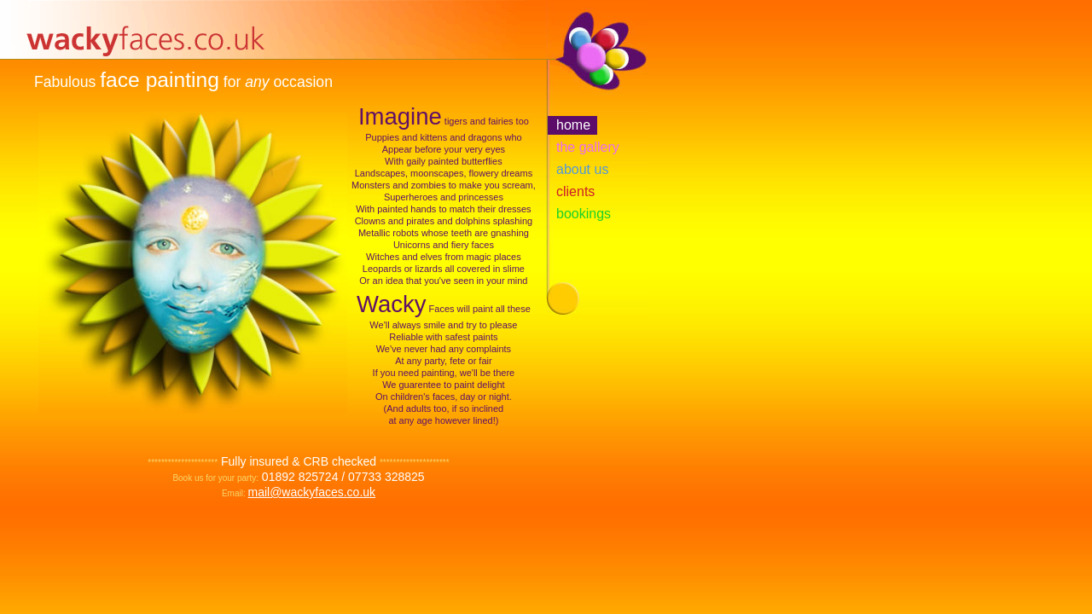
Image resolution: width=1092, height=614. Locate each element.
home (573, 125)
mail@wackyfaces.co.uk (311, 492)
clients (575, 191)
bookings (583, 213)
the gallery (587, 147)
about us (582, 169)
